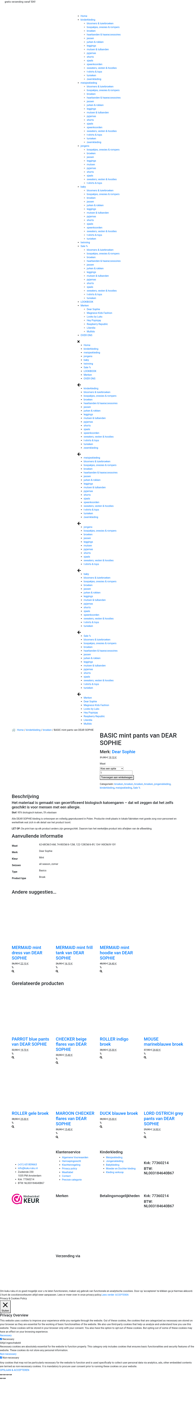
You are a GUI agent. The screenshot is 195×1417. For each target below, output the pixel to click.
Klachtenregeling (71, 1164)
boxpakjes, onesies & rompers (103, 27)
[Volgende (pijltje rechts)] (4, 1378)
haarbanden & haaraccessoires (104, 34)
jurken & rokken (95, 42)
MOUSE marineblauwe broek (163, 1042)
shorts (90, 56)
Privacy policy (69, 1168)
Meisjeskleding (114, 1157)
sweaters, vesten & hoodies (102, 68)
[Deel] (4, 1374)
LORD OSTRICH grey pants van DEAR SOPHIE (163, 1118)
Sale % (84, 246)
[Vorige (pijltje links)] (1, 1378)
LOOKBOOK (87, 301)
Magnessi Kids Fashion (99, 312)
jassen (90, 38)
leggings (91, 45)
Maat (103, 763)
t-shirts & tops (94, 71)
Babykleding (112, 1164)
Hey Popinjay (94, 320)
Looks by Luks (94, 316)
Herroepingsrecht (71, 1161)
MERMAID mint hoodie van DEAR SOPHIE (116, 952)
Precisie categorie (72, 1179)
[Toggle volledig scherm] (7, 1374)
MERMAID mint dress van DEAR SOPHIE (27, 952)
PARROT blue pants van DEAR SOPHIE (30, 1042)
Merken (85, 305)
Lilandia (91, 327)
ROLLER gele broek (30, 1113)
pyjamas (91, 53)
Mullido (91, 331)
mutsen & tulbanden (98, 49)
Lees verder (108, 1294)
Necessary (8, 1339)
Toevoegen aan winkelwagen (117, 777)
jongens (85, 145)
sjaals (90, 60)
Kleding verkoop (115, 1172)
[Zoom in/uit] (10, 1374)
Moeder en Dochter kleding (121, 1168)
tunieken (91, 75)
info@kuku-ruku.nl (28, 1168)
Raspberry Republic (97, 324)
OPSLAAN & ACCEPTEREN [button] (14, 1370)
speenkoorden (94, 64)
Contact (66, 1175)
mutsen (91, 164)
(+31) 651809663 (27, 1164)
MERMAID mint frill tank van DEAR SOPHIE (74, 952)
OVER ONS (86, 335)
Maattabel (67, 1172)
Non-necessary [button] (8, 1354)
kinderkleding (88, 19)
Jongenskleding (114, 1161)
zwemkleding (94, 79)
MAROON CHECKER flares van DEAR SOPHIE (75, 1118)
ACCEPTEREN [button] (122, 1295)
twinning (85, 242)
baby (83, 186)
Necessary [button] (6, 1335)
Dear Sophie (93, 309)
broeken (91, 30)
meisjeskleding (89, 82)
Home (84, 16)
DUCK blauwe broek (119, 1113)
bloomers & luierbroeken (100, 23)
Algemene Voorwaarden (75, 1157)
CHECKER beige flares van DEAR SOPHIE (71, 1044)
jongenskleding (162, 784)
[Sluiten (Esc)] (1, 1374)
